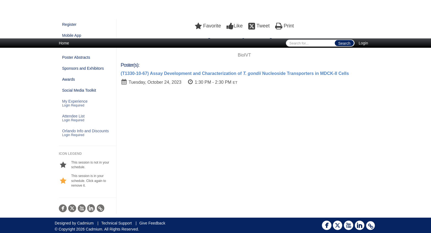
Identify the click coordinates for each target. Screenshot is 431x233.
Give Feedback (152, 223)
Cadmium (85, 223)
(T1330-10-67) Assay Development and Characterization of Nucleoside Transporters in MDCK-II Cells (235, 73)
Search (344, 43)
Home (64, 43)
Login (363, 43)
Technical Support (116, 223)
